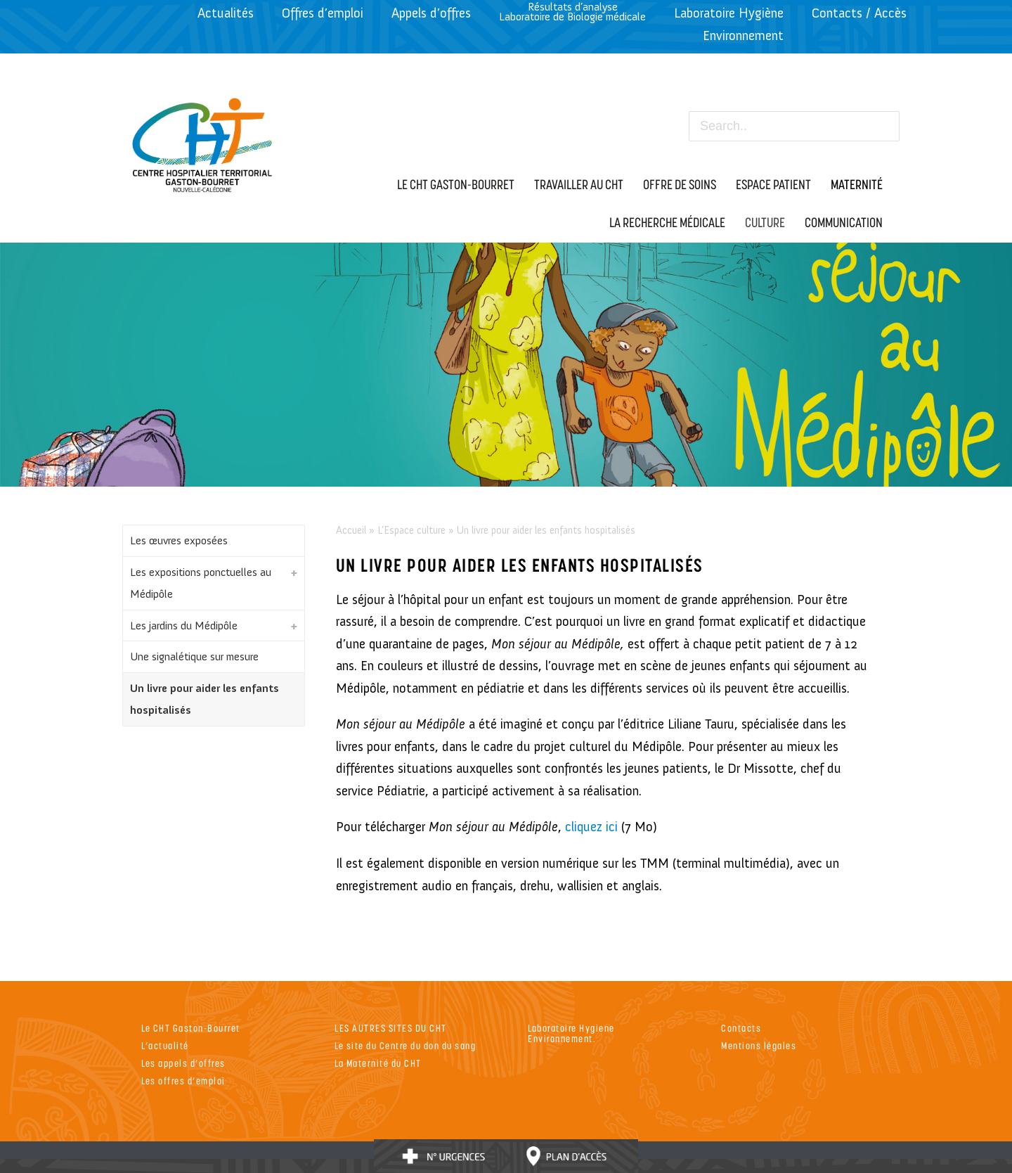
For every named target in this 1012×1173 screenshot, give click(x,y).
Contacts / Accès (859, 13)
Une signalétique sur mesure (194, 656)
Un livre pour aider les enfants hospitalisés (204, 699)
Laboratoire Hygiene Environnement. (571, 1033)
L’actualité (165, 1045)
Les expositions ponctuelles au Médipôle (200, 583)
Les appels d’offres (183, 1063)
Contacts (741, 1028)
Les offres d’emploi (183, 1081)
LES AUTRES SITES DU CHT (391, 1028)
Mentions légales (758, 1045)
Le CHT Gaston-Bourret (190, 1028)
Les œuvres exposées (179, 540)
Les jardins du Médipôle (184, 625)
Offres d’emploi (322, 13)
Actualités (225, 13)
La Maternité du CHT (378, 1063)
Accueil (351, 530)
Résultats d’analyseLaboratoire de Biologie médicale (572, 11)
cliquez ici (591, 827)
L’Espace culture (411, 530)
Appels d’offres (431, 13)
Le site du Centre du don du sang (405, 1045)
